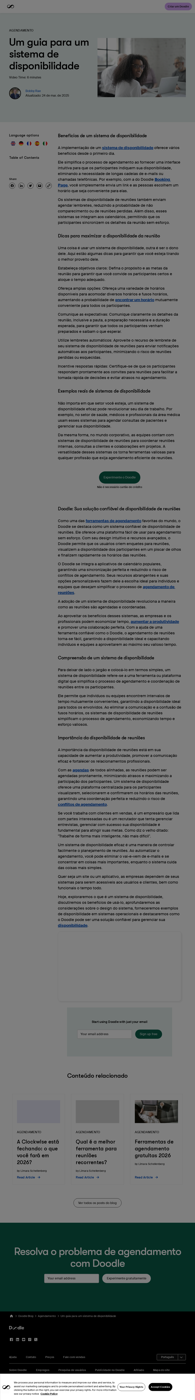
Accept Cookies (160, 1394)
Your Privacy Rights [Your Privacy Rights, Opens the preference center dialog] (131, 1394)
